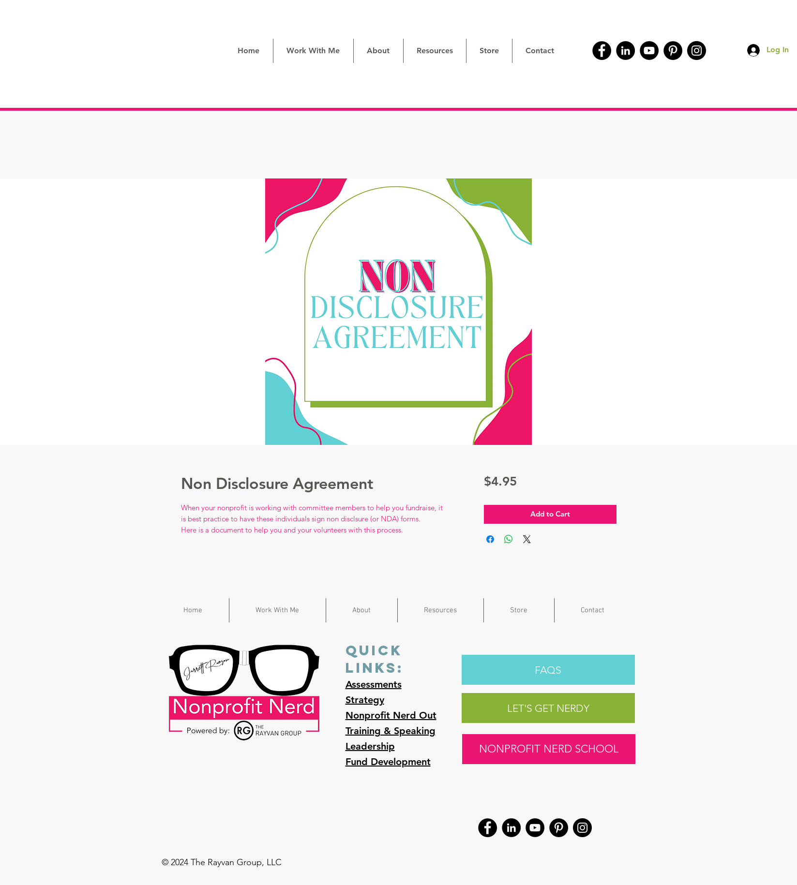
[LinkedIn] (625, 50)
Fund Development (388, 761)
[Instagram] (696, 50)
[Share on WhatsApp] (508, 539)
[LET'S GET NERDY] (548, 708)
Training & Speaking (391, 731)
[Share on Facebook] (490, 539)
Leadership (370, 746)
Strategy (365, 700)
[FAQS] (548, 670)
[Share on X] (527, 539)
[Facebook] (601, 50)
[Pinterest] (672, 50)
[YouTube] (649, 50)
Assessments (374, 684)
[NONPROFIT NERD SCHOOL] (548, 749)
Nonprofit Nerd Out (391, 715)
